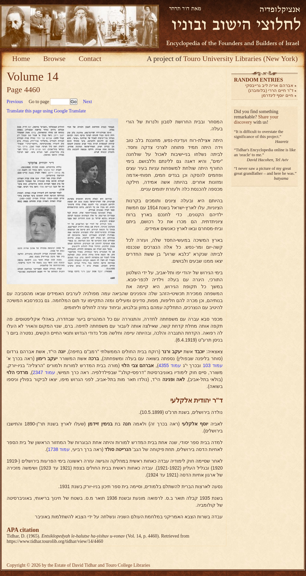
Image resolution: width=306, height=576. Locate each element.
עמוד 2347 (44, 372)
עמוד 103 (213, 365)
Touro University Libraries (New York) (240, 58)
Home (21, 58)
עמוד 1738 (59, 449)
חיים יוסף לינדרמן (277, 95)
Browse (54, 58)
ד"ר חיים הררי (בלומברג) (270, 90)
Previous (15, 101)
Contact (90, 58)
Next (87, 101)
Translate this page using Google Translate (46, 110)
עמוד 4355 (170, 365)
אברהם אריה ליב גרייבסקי (269, 85)
